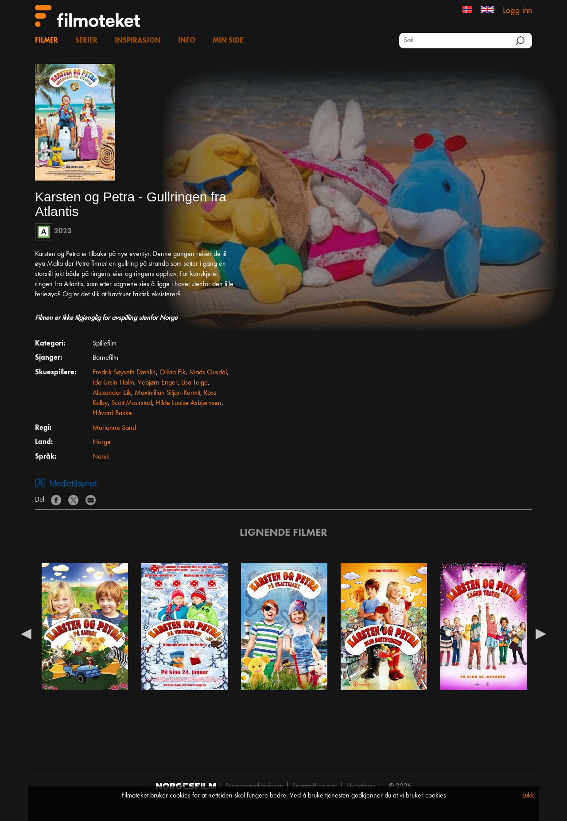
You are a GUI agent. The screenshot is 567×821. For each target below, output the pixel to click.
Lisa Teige (194, 382)
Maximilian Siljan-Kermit (167, 393)
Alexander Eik (112, 393)
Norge (102, 442)
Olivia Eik (172, 372)
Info (186, 40)
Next (541, 633)
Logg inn (517, 10)
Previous (26, 633)
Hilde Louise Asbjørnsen (188, 403)
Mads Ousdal (208, 372)
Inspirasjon (138, 40)
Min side (228, 40)
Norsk (101, 456)
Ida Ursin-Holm (113, 382)
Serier (86, 40)
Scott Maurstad (131, 403)
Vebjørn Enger (158, 382)
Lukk (528, 795)
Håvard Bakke (112, 413)
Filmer (46, 40)
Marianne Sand (114, 428)
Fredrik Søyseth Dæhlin (124, 372)
